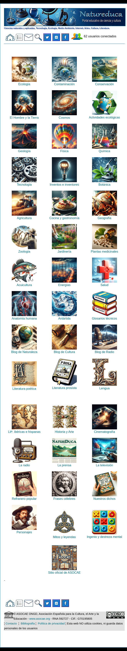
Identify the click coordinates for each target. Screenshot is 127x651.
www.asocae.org (39, 618)
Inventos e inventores (64, 182)
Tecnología (24, 182)
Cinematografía (104, 430)
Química (104, 149)
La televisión (104, 463)
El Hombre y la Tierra (24, 116)
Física (64, 149)
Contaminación (64, 82)
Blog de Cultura (64, 350)
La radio (24, 463)
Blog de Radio (104, 350)
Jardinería (64, 249)
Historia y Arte (64, 430)
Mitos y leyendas (64, 535)
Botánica (104, 182)
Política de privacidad (51, 623)
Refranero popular (24, 497)
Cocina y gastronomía (64, 216)
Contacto (11, 623)
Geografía (104, 216)
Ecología (24, 82)
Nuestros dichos (104, 497)
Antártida (64, 316)
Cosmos (64, 116)
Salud (104, 283)
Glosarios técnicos (104, 316)
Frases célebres (64, 497)
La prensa (64, 463)
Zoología (24, 249)
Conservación (104, 82)
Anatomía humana (24, 316)
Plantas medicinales (104, 249)
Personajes (24, 530)
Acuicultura (24, 283)
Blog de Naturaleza (24, 350)
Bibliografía (28, 623)
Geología (24, 149)
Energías (64, 283)
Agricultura (24, 216)
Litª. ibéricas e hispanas (24, 430)
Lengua (104, 386)
